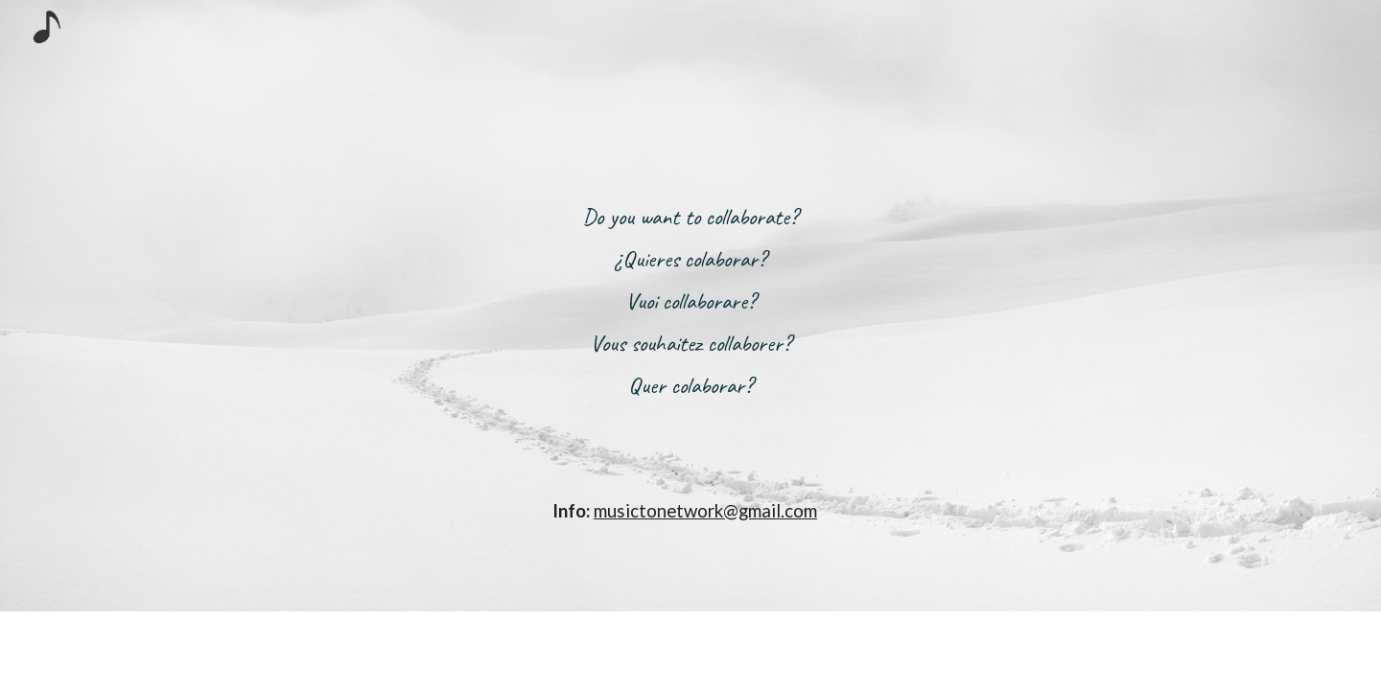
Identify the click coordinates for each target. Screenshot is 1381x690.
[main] (690, 306)
